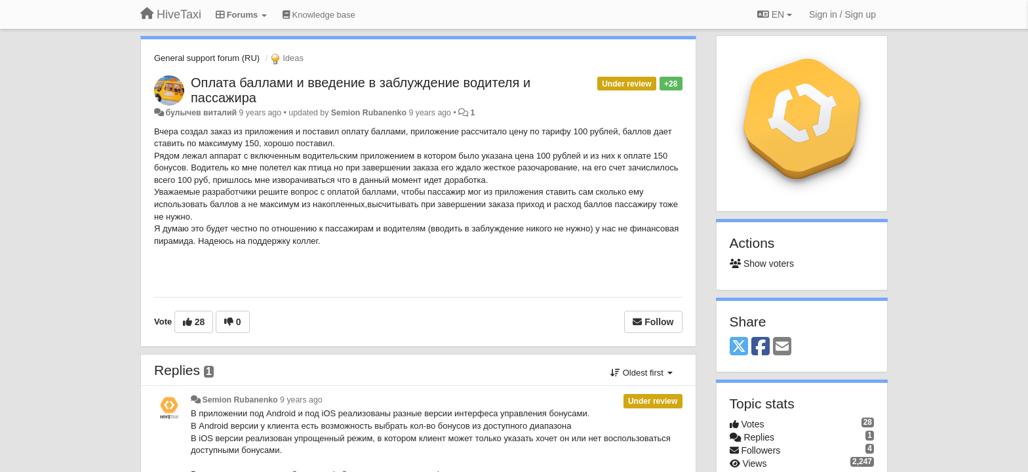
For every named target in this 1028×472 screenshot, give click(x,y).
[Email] (782, 347)
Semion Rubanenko (368, 112)
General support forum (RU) (207, 58)
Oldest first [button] (641, 373)
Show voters (762, 263)
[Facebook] (760, 347)
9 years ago (301, 399)
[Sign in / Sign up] (842, 14)
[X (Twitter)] (739, 347)
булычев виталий (201, 112)
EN (774, 14)
